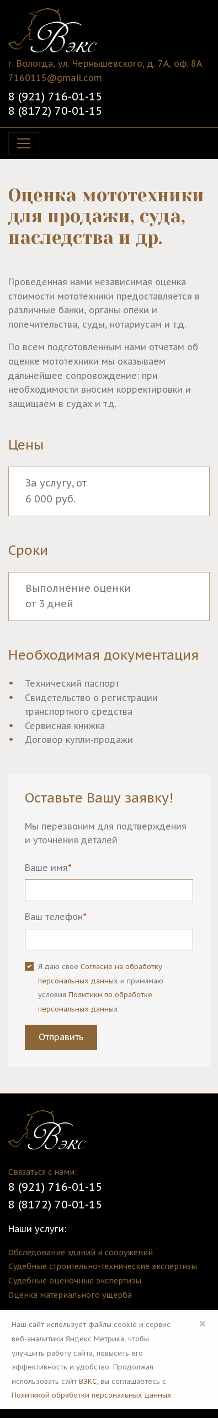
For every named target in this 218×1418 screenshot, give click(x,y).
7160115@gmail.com (55, 77)
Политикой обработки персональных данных (92, 1395)
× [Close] (202, 1323)
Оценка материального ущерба (70, 1295)
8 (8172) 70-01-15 (55, 111)
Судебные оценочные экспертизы (74, 1281)
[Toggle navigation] (23, 143)
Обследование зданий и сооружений (80, 1253)
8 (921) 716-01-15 (55, 96)
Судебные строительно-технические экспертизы (102, 1266)
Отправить (61, 1036)
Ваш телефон (56, 916)
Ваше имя (48, 867)
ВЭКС (88, 1381)
